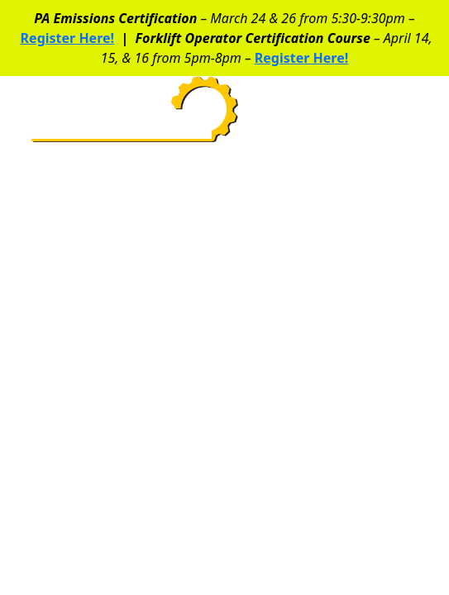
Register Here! (67, 38)
